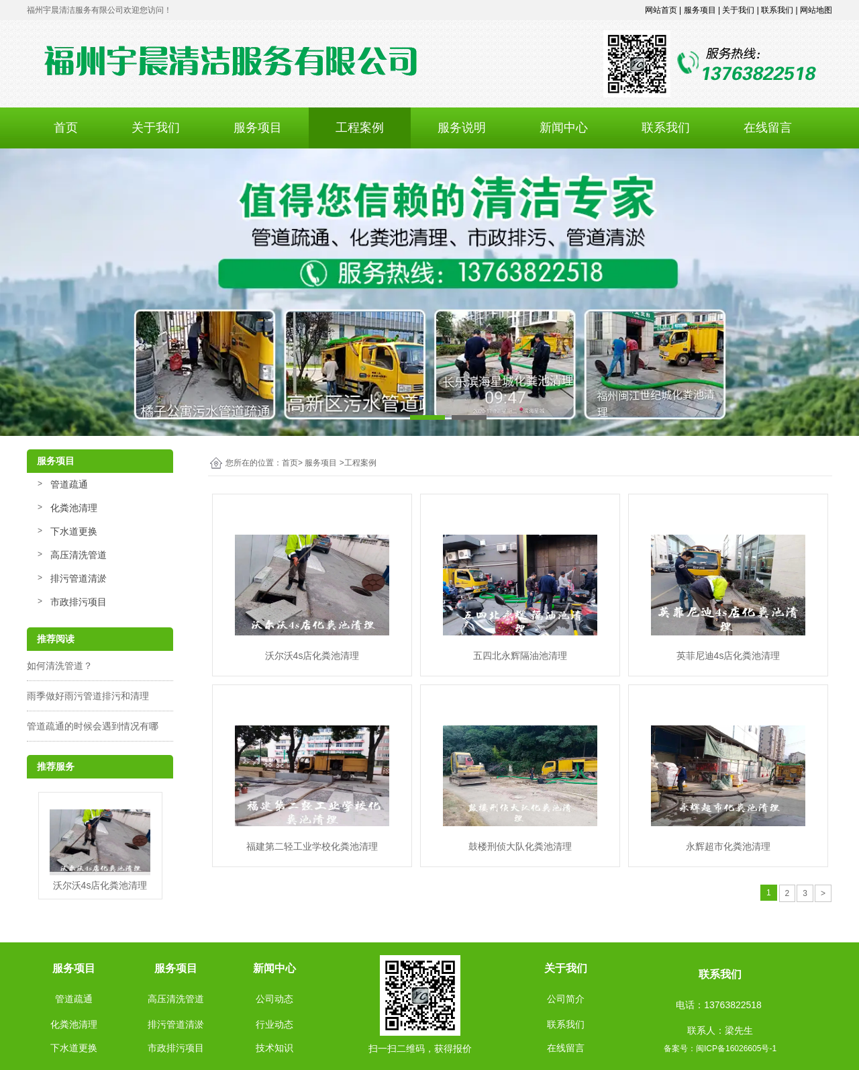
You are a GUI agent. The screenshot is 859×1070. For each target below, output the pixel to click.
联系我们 (666, 127)
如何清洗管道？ (60, 665)
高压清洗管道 (78, 554)
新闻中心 (564, 127)
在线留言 (768, 127)
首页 (66, 127)
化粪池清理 (73, 507)
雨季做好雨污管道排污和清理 (88, 695)
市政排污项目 (78, 601)
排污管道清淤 (78, 578)
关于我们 (156, 127)
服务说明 (462, 127)
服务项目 (258, 127)
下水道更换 (73, 531)
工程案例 (360, 127)
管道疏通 (69, 484)
